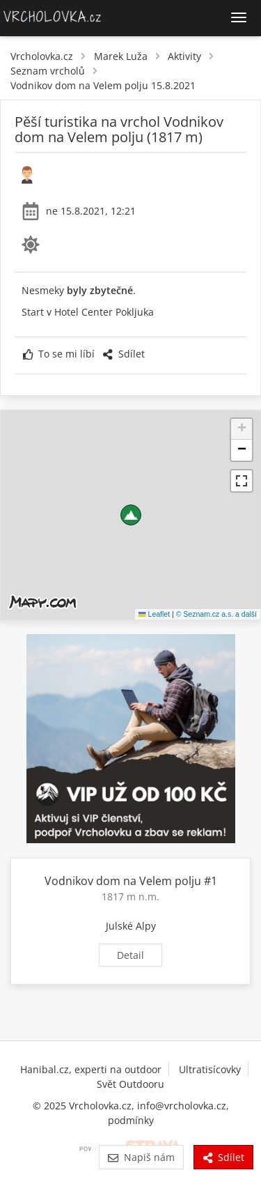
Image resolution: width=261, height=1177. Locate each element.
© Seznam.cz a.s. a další (216, 614)
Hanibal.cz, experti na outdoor (90, 1069)
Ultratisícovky (210, 1069)
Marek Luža (121, 56)
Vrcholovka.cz (41, 56)
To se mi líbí (59, 353)
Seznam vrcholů (47, 70)
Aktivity (184, 56)
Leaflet (154, 614)
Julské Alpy (131, 925)
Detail (130, 955)
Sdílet (123, 353)
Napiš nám (141, 1157)
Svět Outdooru (130, 1084)
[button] (130, 515)
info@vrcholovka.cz (181, 1105)
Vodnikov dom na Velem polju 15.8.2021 (103, 85)
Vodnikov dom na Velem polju (123, 880)
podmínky (131, 1120)
